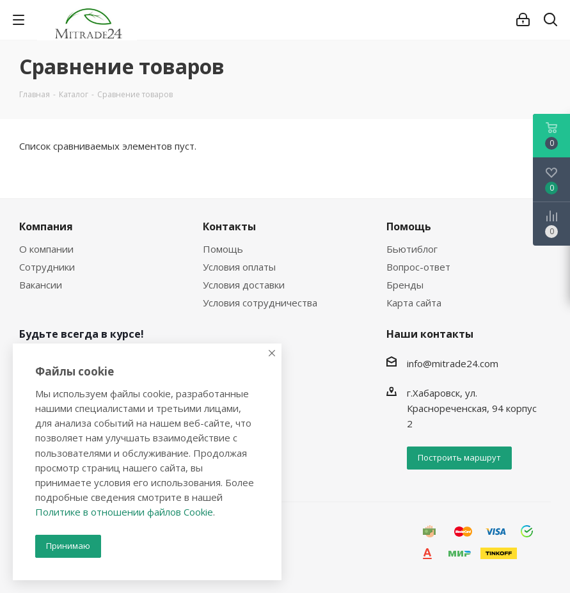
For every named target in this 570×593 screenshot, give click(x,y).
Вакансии (40, 284)
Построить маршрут (459, 457)
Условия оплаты (239, 266)
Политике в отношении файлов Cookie (124, 511)
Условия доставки (244, 284)
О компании (46, 248)
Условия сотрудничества (260, 302)
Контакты (229, 226)
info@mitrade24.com (452, 363)
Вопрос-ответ (418, 266)
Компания (46, 226)
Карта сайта (413, 302)
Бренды (405, 284)
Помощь (223, 248)
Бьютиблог (412, 248)
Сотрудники (47, 266)
